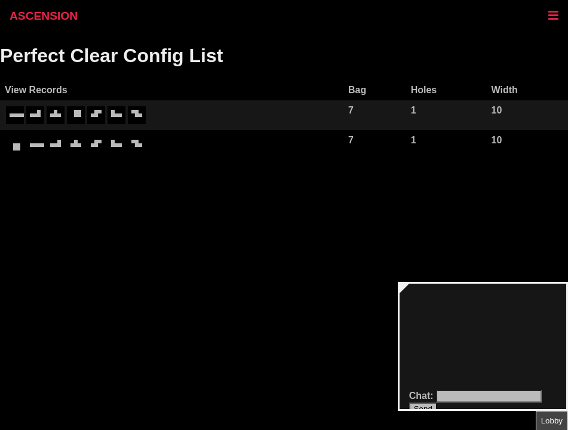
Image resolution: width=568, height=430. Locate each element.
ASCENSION (44, 16)
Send (423, 408)
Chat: (422, 396)
